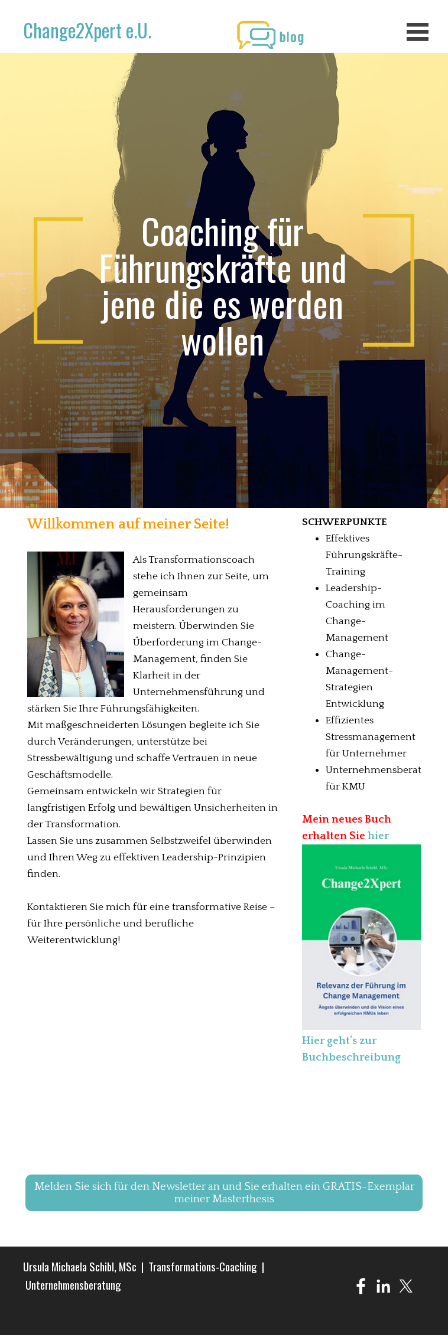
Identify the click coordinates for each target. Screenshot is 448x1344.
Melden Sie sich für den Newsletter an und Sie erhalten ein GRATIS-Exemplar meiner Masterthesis (224, 1192)
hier (378, 836)
